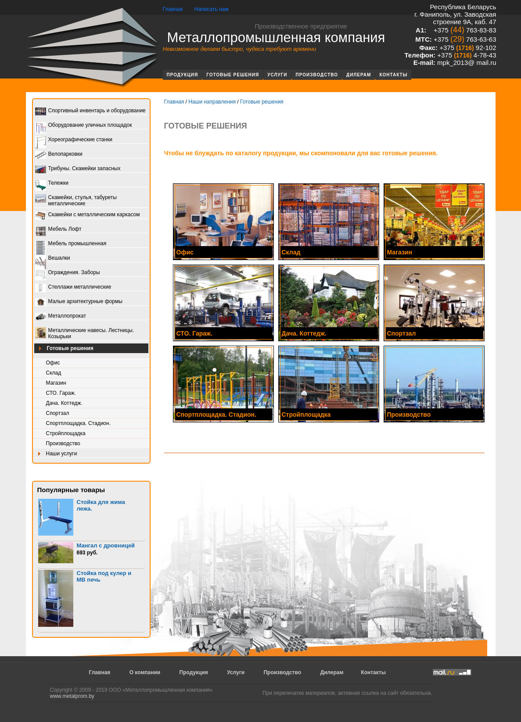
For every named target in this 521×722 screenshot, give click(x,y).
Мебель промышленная (71, 244)
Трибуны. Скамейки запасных (78, 169)
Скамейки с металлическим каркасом (87, 215)
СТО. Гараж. (61, 393)
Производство (317, 74)
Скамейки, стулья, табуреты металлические (76, 200)
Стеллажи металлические (73, 287)
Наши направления (212, 102)
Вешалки (52, 258)
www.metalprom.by (72, 696)
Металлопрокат (60, 316)
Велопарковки (59, 154)
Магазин (56, 383)
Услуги (277, 74)
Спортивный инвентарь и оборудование (90, 111)
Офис (53, 363)
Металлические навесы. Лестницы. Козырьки (84, 333)
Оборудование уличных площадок (83, 125)
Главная (173, 9)
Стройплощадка (66, 433)
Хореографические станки (73, 140)
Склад (53, 373)
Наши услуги (56, 454)
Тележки (51, 183)
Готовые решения (232, 74)
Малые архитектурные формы (78, 302)
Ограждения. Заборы (67, 273)
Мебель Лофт (58, 229)
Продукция (182, 74)
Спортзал (57, 413)
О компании (145, 672)
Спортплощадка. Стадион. (78, 423)
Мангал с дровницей (106, 545)
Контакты (393, 74)
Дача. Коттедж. (64, 403)
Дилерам (358, 74)
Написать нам (211, 9)
